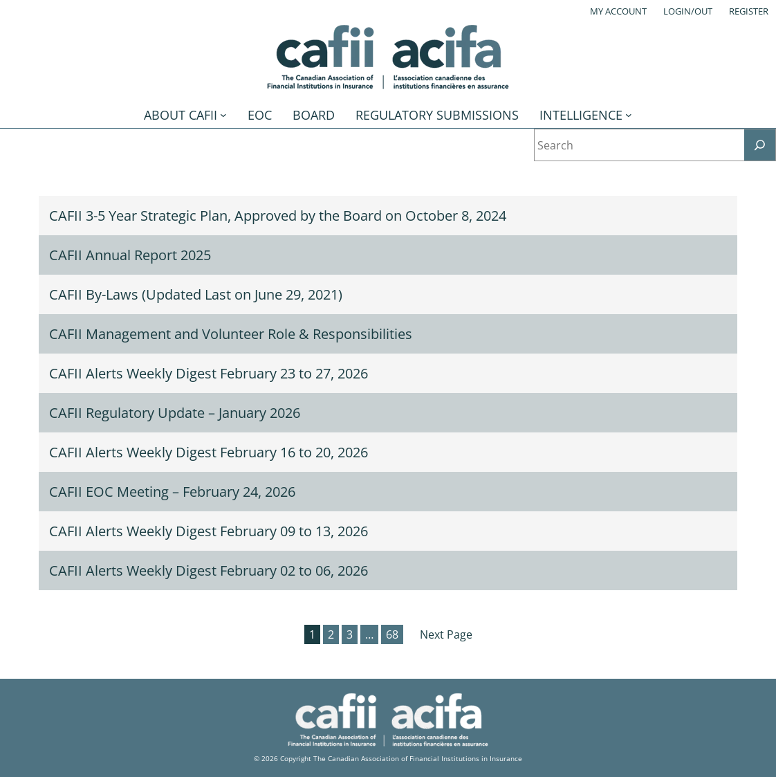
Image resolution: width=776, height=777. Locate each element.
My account (618, 11)
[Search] (759, 145)
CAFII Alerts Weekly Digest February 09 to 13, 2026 (208, 531)
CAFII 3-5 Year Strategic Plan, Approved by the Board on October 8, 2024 (277, 215)
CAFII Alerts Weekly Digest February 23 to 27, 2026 (208, 373)
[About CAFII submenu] (223, 114)
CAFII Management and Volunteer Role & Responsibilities (230, 333)
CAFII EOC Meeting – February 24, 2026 (172, 491)
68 (392, 634)
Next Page (446, 634)
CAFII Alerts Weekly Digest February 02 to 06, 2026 (208, 570)
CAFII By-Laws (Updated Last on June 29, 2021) (195, 294)
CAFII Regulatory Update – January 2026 (174, 412)
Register (748, 11)
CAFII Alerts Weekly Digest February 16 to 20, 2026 (208, 452)
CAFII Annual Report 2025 (130, 255)
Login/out (687, 11)
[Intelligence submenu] (628, 114)
